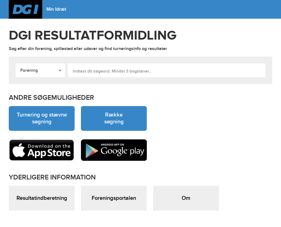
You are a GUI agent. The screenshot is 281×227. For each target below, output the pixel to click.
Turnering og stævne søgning (42, 118)
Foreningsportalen (114, 198)
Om (186, 198)
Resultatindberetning (41, 198)
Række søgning (114, 118)
